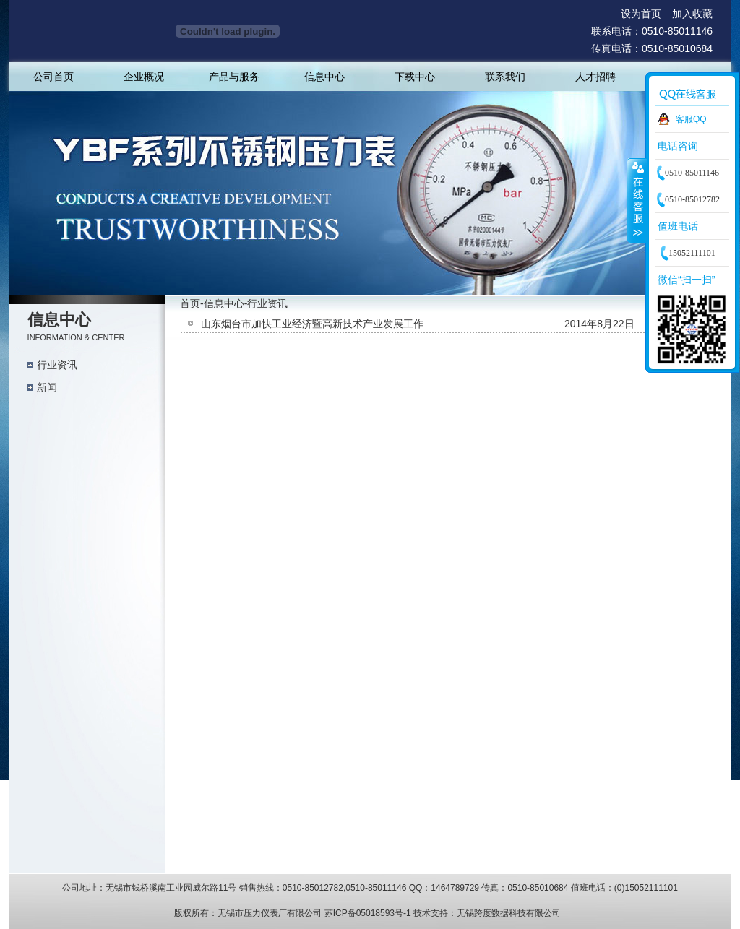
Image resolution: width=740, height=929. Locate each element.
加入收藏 (692, 14)
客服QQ (691, 119)
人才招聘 (595, 76)
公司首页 (53, 76)
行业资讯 (57, 365)
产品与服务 (234, 76)
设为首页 (641, 14)
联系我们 (505, 76)
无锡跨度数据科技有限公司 (509, 913)
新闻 (47, 387)
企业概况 (144, 76)
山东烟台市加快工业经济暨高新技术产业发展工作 (312, 323)
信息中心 (324, 76)
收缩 (637, 200)
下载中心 (415, 76)
